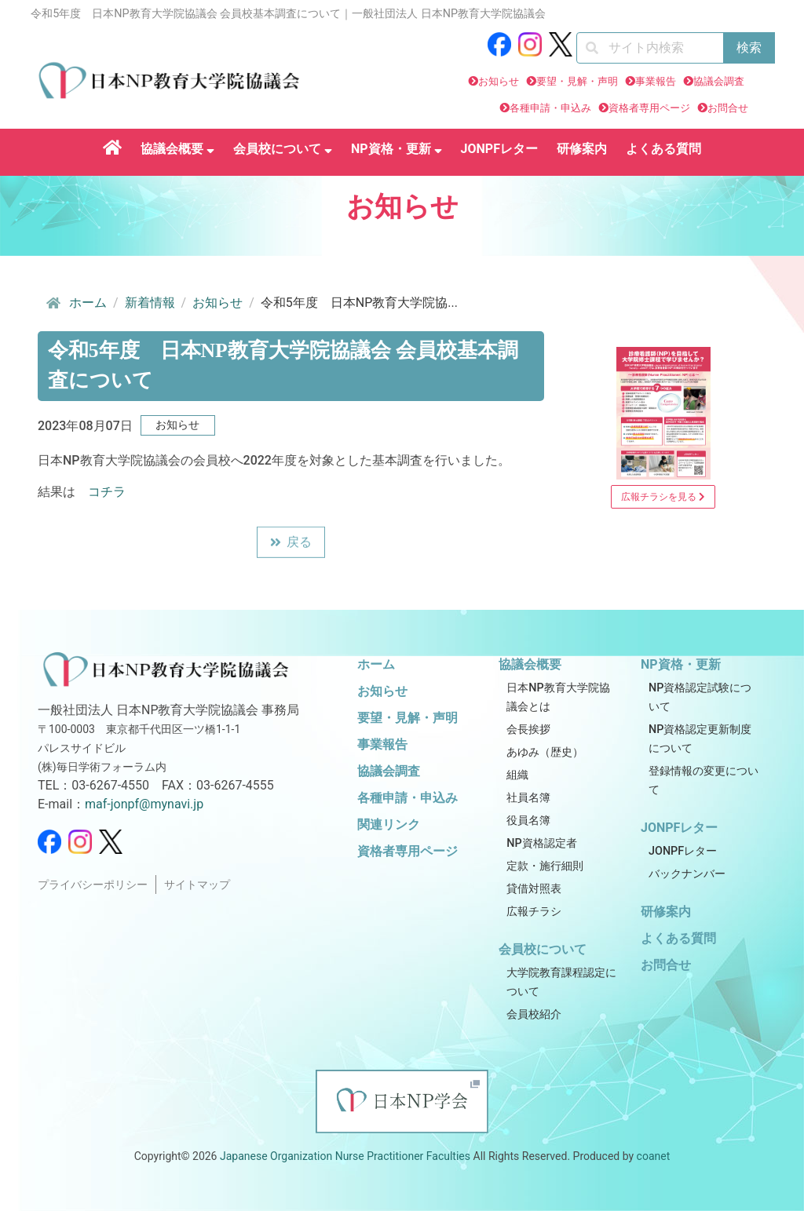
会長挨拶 (528, 729)
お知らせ (498, 81)
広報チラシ (533, 911)
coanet (654, 1156)
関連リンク (388, 824)
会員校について (282, 148)
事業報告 (655, 81)
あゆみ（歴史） (544, 752)
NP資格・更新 (396, 148)
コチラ (107, 491)
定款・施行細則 (544, 866)
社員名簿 (528, 797)
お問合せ (727, 108)
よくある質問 (663, 148)
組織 (517, 775)
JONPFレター (499, 148)
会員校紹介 (533, 1014)
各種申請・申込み (550, 108)
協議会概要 (177, 148)
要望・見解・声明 (577, 81)
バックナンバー (687, 874)
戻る (291, 544)
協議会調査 (718, 81)
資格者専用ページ (649, 108)
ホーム (75, 303)
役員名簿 (528, 820)
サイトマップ (197, 885)
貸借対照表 (533, 888)
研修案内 (582, 148)
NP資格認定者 (541, 843)
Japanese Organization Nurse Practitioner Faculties (345, 1156)
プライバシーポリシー (93, 885)
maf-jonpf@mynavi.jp (144, 804)
